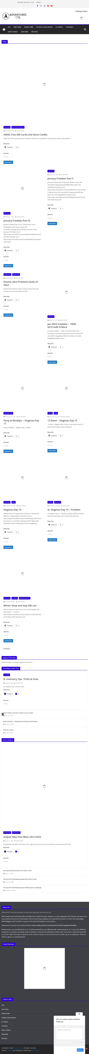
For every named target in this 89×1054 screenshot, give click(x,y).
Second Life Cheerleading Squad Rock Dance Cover (20, 879)
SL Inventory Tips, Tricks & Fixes (20, 679)
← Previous (6, 649)
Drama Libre (28, 27)
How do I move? (8, 730)
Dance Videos (13, 32)
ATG (9, 27)
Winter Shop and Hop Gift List (20, 605)
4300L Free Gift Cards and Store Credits (25, 134)
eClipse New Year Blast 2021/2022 (22, 836)
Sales (55, 413)
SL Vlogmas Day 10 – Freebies (63, 509)
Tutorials (69, 27)
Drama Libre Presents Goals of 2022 (21, 283)
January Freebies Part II (60, 178)
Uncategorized (8, 413)
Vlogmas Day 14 (12, 509)
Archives (34, 32)
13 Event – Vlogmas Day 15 (62, 420)
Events (50, 413)
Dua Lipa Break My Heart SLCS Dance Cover (17, 870)
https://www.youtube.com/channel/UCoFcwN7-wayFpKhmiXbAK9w (54, 925)
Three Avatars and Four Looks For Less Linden (18, 713)
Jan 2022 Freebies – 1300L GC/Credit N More (61, 325)
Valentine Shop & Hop (18, 127)
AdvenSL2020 (20, 131)
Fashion (50, 502)
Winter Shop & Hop (25, 598)
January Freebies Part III (17, 220)
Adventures (7, 274)
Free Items (17, 27)
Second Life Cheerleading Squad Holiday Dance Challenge (22, 888)
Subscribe (24, 32)
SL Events (59, 27)
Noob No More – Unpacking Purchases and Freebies (20, 721)
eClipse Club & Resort (44, 27)
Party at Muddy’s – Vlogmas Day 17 (21, 422)
